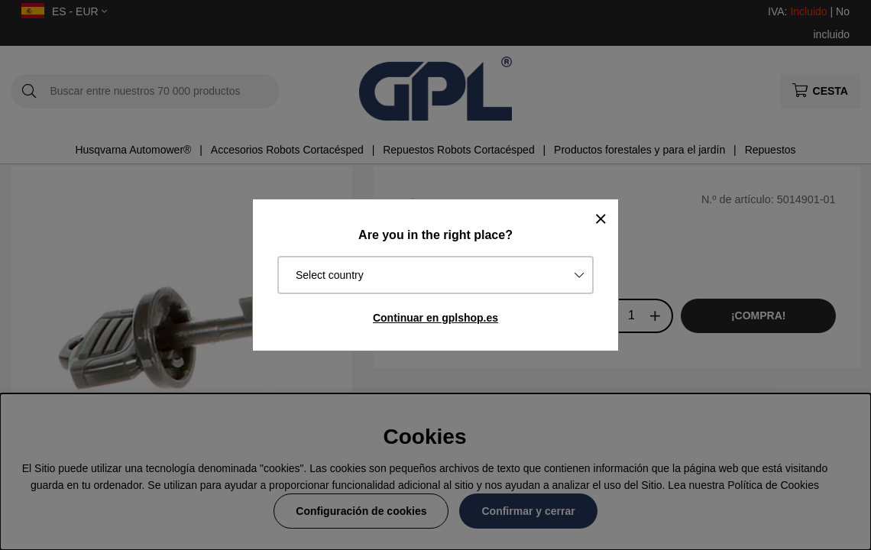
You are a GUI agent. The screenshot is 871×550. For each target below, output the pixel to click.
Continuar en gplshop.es (435, 318)
